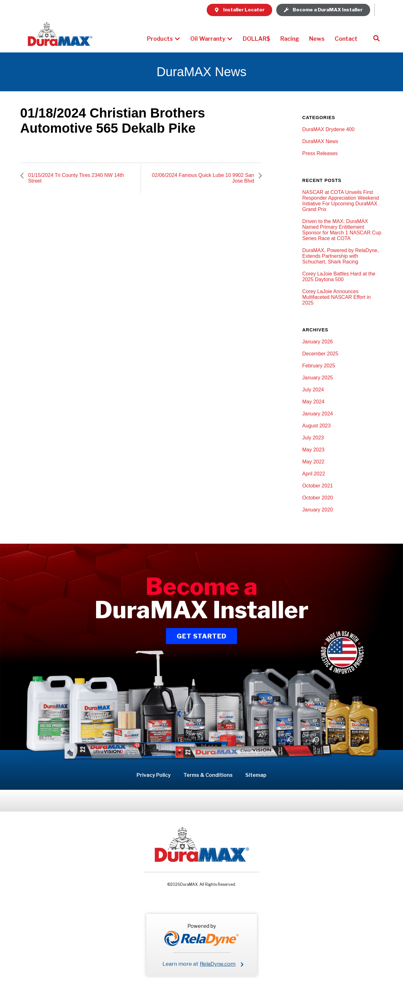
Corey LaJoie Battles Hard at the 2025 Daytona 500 (338, 276)
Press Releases (320, 153)
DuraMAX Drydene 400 (328, 129)
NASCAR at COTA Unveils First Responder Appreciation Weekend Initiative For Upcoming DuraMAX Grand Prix (340, 201)
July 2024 (313, 389)
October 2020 (317, 497)
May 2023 (313, 449)
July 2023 (313, 437)
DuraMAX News (320, 141)
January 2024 (317, 413)
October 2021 (317, 485)
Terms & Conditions (208, 775)
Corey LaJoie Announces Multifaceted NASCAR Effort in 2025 (336, 297)
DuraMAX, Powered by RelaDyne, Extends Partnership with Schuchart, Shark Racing (340, 256)
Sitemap (255, 775)
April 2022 (313, 473)
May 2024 (313, 401)
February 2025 (318, 365)
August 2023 (316, 425)
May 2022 (313, 461)
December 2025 (320, 353)
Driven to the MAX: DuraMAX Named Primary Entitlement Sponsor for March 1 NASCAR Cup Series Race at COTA (341, 230)
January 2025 (317, 377)
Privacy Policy (154, 775)
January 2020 (317, 509)
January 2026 (317, 341)
